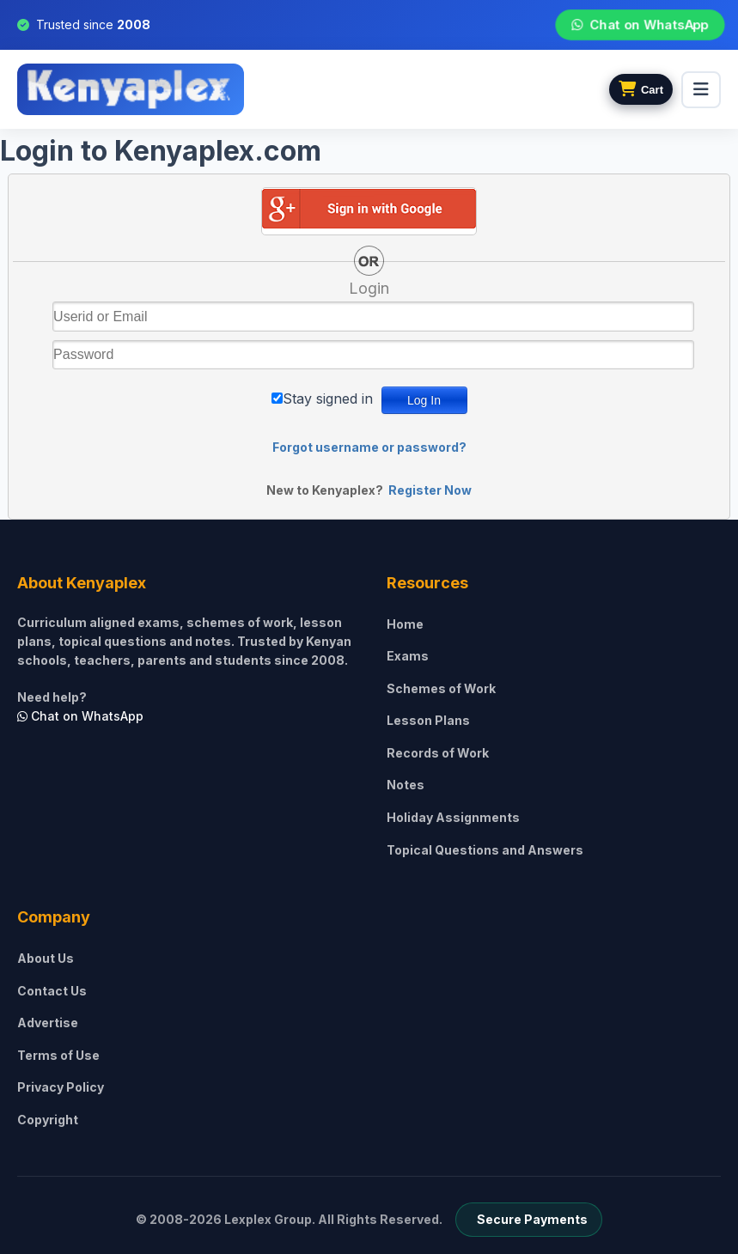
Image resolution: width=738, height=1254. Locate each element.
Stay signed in (328, 398)
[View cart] (641, 89)
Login (369, 288)
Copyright (47, 1119)
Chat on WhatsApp (639, 25)
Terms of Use (58, 1055)
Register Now (430, 490)
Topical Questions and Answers (485, 850)
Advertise (47, 1022)
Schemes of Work (441, 688)
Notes (405, 784)
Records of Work (438, 753)
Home (405, 624)
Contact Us (52, 990)
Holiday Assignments (453, 817)
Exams (408, 655)
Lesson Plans (428, 720)
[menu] (701, 89)
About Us (45, 958)
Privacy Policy (60, 1087)
